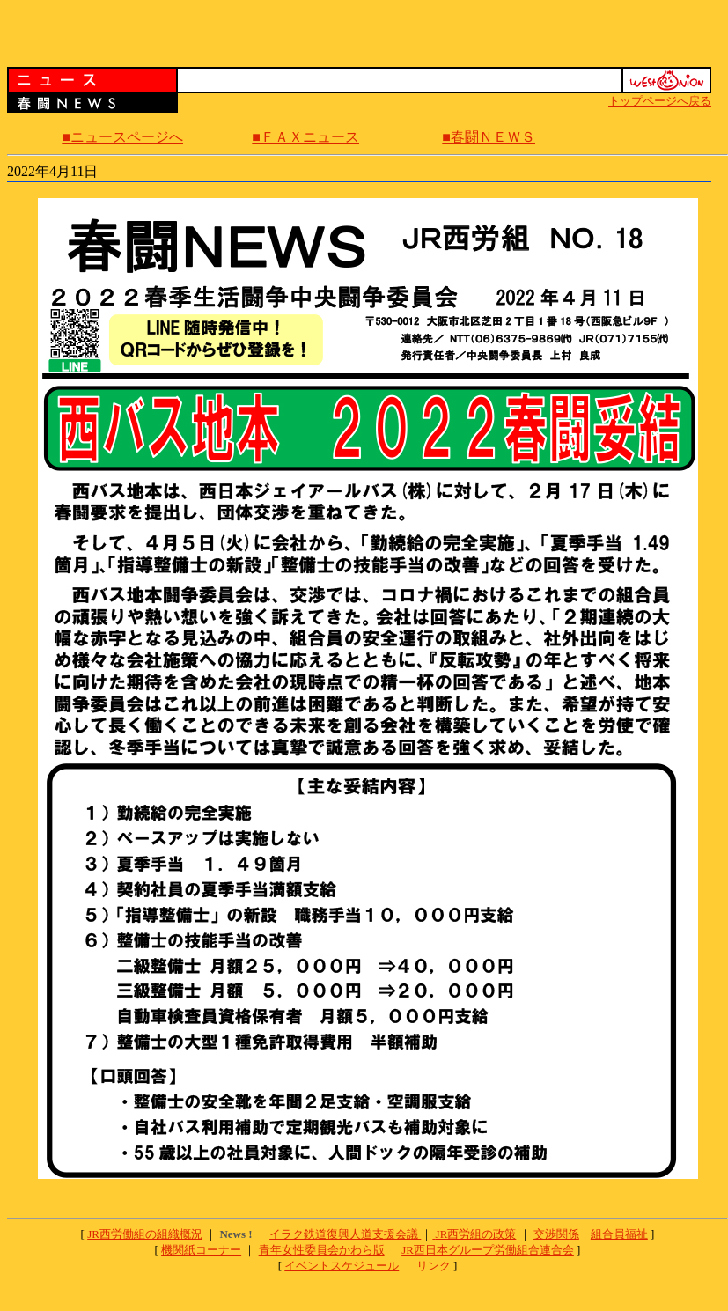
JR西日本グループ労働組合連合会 (487, 1249)
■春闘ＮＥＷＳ (488, 136)
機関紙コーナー (201, 1249)
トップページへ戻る (659, 100)
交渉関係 (556, 1234)
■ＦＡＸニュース (305, 136)
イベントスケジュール (341, 1265)
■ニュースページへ (122, 136)
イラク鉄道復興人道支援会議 (345, 1234)
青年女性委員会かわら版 (322, 1249)
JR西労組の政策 (476, 1234)
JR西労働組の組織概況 (144, 1234)
